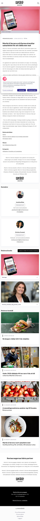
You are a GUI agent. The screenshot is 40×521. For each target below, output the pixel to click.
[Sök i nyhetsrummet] (38, 3)
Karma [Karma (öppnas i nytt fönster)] (4, 134)
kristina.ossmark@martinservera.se (20, 240)
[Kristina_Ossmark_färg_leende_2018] (20, 291)
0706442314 (20, 242)
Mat (4, 145)
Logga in (20, 518)
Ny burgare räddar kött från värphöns (16, 339)
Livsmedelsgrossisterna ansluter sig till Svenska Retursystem (20, 409)
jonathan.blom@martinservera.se (20, 210)
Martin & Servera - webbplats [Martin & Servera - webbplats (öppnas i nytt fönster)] (20, 500)
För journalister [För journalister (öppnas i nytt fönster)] (20, 514)
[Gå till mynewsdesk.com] (20, 508)
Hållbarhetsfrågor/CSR (10, 145)
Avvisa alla (21, 90)
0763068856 (20, 212)
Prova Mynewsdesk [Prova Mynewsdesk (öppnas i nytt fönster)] (20, 512)
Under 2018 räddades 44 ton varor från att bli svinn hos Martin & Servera (19, 375)
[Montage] (20, 264)
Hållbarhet (5, 151)
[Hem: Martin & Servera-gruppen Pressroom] (19, 3)
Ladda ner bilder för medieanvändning (28, 250)
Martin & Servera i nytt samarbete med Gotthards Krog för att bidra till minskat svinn (19, 444)
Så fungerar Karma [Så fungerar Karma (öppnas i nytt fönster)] (7, 138)
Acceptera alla (32, 90)
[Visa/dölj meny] (2, 3)
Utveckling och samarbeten (15, 151)
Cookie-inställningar (8, 90)
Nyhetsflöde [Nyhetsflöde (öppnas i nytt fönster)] (20, 516)
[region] (20, 85)
